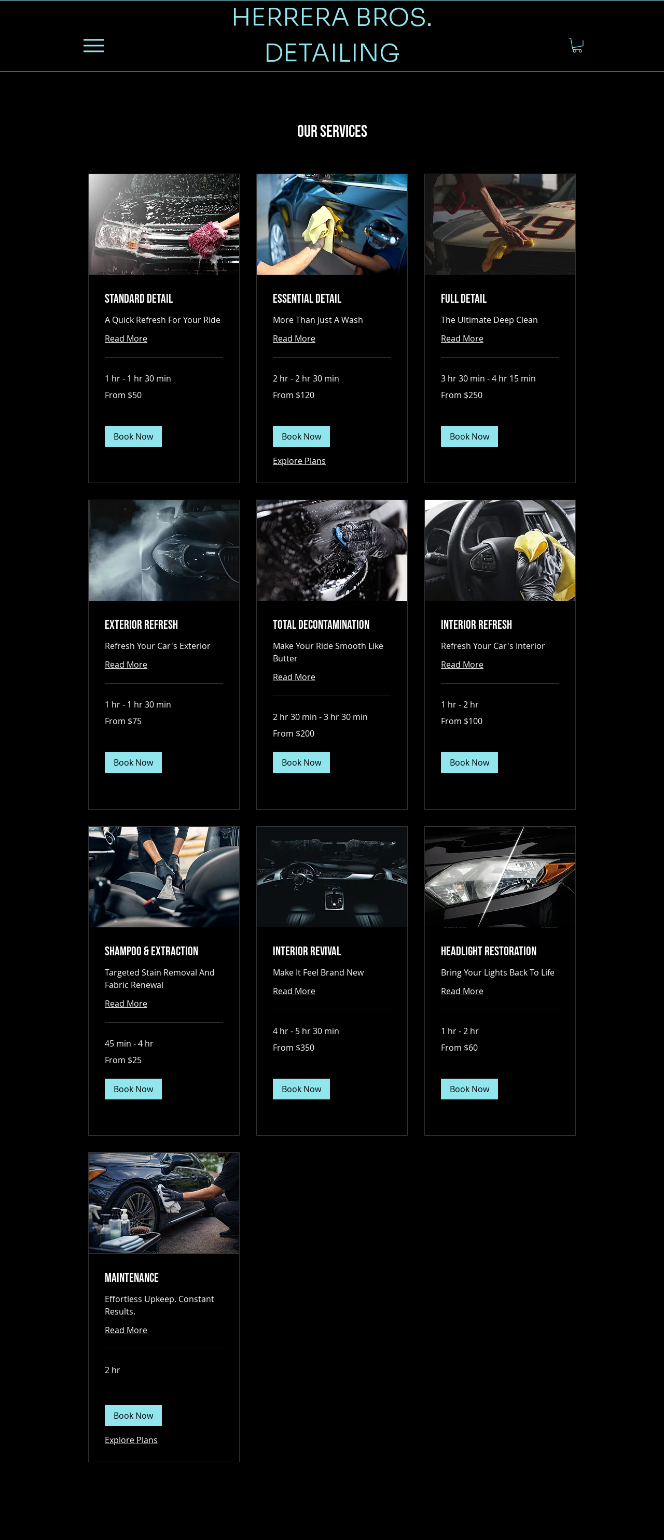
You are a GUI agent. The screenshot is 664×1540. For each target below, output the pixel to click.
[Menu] (93, 45)
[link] (164, 299)
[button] (577, 45)
